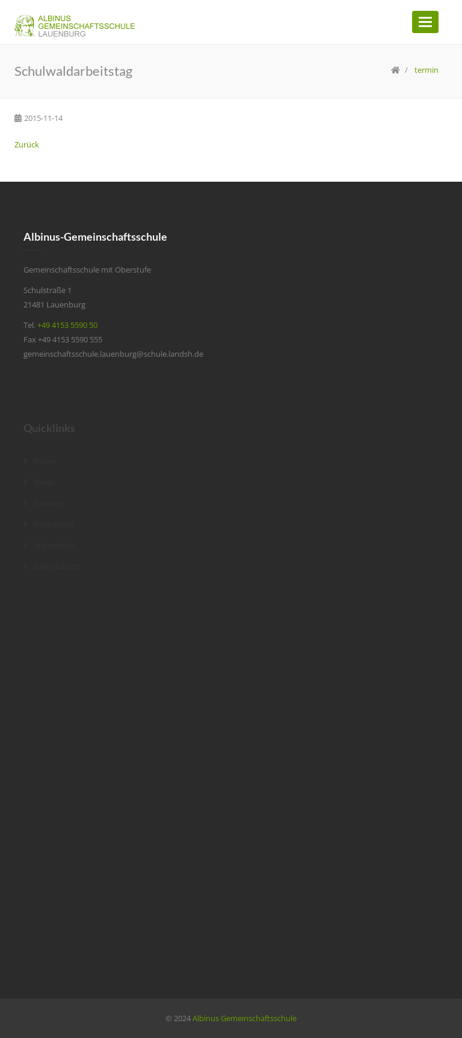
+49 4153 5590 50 (67, 325)
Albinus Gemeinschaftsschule (244, 1018)
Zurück (26, 144)
